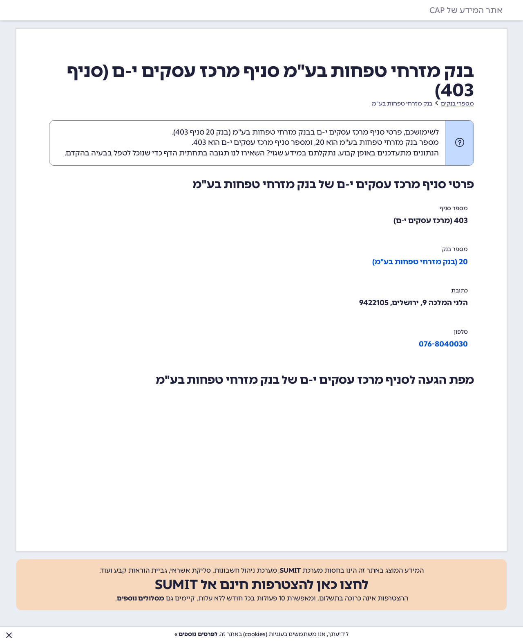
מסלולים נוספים (140, 598)
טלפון (461, 331)
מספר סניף (454, 208)
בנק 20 (217, 132)
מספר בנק (455, 249)
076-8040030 (443, 343)
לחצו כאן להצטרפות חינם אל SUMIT (262, 584)
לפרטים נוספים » (195, 634)
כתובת (459, 290)
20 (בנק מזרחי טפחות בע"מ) (420, 261)
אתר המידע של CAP (466, 10)
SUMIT (290, 570)
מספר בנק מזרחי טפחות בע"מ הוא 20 (377, 142)
